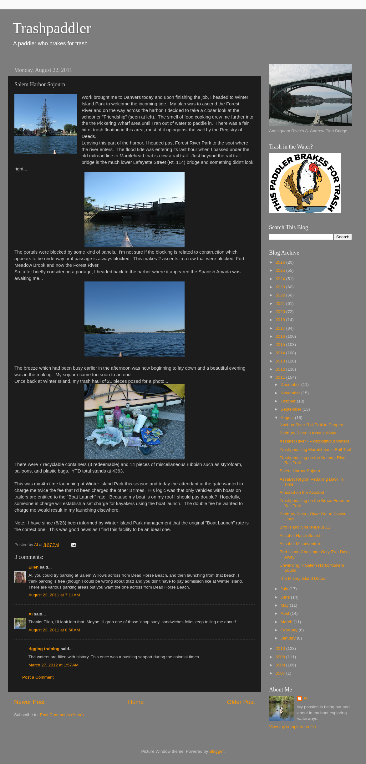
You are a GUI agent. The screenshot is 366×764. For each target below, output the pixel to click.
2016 (281, 336)
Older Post (241, 702)
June (286, 597)
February (290, 630)
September (291, 409)
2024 (281, 278)
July (285, 588)
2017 (281, 328)
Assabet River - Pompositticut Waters (314, 441)
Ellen (33, 567)
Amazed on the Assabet (302, 492)
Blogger (216, 751)
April (285, 613)
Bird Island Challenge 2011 (305, 527)
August (288, 417)
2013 (281, 361)
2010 (281, 648)
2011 (281, 377)
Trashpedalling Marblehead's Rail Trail (315, 449)
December (291, 384)
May (285, 605)
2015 (281, 344)
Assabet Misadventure (301, 543)
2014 (281, 353)
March (287, 622)
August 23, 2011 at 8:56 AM (54, 630)
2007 (281, 673)
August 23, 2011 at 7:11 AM (54, 595)
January (289, 638)
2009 (281, 657)
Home (136, 702)
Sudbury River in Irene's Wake (308, 433)
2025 (281, 270)
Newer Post (29, 702)
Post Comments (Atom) (62, 714)
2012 (281, 369)
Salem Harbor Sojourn (301, 470)
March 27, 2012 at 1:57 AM (53, 665)
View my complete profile (292, 726)
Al (30, 614)
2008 (281, 665)
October (289, 401)
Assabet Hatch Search (301, 535)
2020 (281, 311)
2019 (281, 319)
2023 (281, 287)
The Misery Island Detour (303, 578)
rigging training (43, 648)
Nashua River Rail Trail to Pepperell (313, 424)
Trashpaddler (52, 28)
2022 (281, 295)
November (291, 393)
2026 (281, 262)
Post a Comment (38, 677)
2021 (281, 303)
